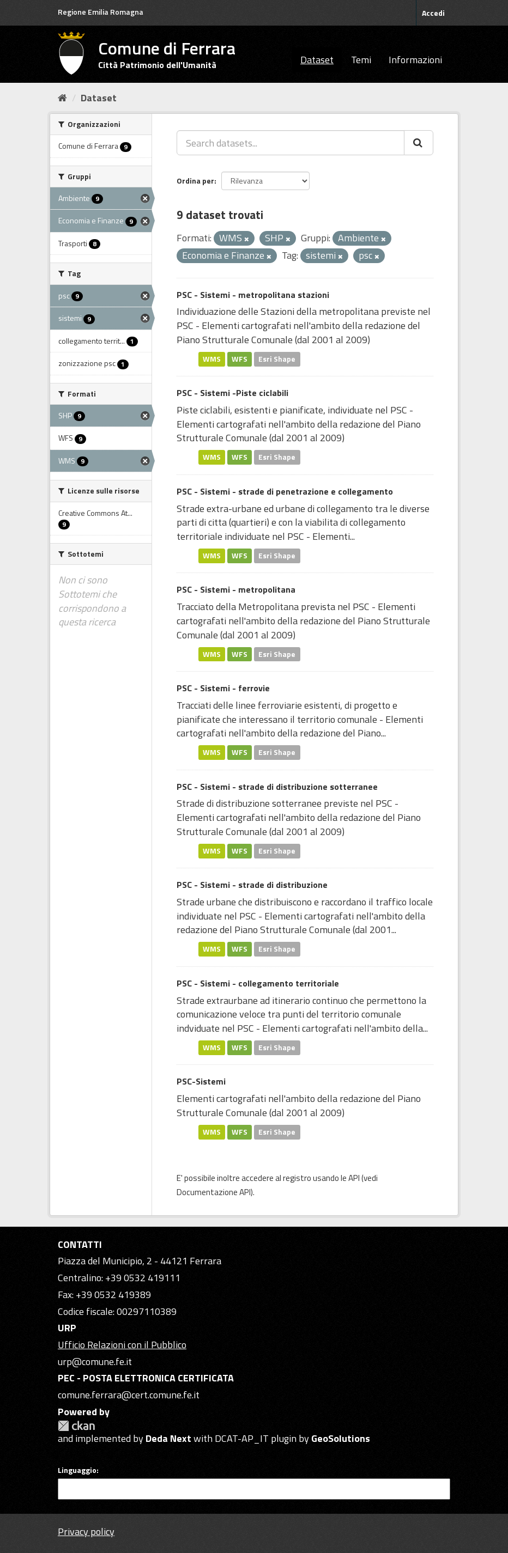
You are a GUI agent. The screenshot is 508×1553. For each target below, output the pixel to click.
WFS (239, 359)
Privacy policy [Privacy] (86, 1531)
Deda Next (168, 1438)
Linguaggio (77, 1470)
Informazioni (415, 59)
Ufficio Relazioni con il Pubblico (122, 1344)
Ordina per (195, 180)
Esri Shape (276, 359)
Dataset (317, 59)
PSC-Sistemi (201, 1081)
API (354, 1178)
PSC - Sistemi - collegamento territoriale (258, 983)
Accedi (433, 13)
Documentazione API (214, 1192)
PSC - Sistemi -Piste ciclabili (232, 392)
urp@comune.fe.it (95, 1361)
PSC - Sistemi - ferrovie (223, 688)
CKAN (76, 1426)
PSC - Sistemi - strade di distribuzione (252, 884)
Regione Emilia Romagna (100, 11)
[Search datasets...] (290, 142)
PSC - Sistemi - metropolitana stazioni (253, 294)
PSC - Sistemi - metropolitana (236, 589)
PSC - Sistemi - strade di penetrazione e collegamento (285, 491)
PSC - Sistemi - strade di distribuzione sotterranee (277, 786)
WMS (212, 359)
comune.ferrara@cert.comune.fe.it (128, 1394)
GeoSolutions (340, 1438)
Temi (361, 59)
